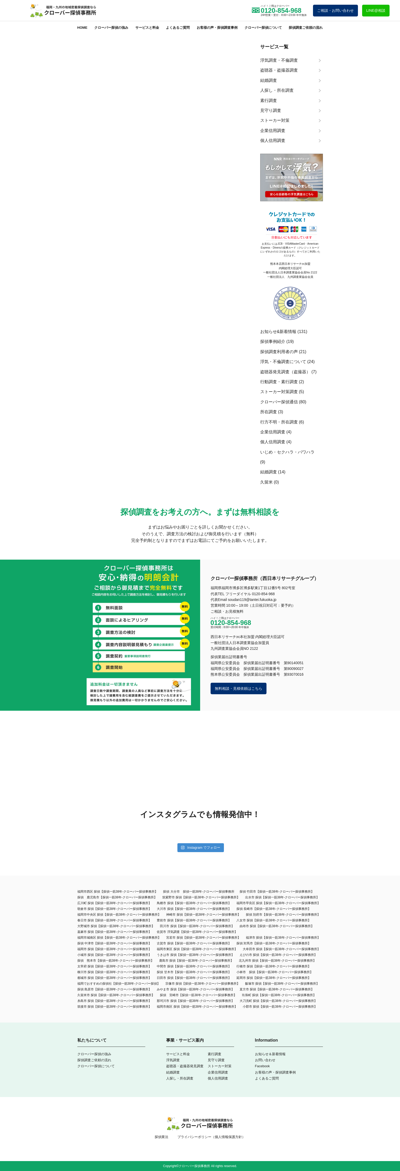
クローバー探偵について (263, 28)
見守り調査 (216, 1060)
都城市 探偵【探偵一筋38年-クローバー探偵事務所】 (114, 978)
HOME (82, 28)
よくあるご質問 (178, 28)
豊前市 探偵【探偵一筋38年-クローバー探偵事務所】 (194, 920)
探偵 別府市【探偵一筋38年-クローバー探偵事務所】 (283, 914)
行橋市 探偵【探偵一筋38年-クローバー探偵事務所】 (273, 966)
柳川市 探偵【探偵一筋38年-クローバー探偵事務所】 (114, 972)
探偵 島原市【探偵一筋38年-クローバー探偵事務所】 (114, 989)
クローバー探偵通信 (279, 402)
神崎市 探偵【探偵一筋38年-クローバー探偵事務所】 (203, 914)
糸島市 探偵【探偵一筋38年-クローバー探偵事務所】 (114, 1001)
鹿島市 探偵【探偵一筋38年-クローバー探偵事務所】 (196, 960)
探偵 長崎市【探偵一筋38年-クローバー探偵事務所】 (273, 909)
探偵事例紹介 (272, 341)
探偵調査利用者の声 (279, 351)
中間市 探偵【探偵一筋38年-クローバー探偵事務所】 (194, 966)
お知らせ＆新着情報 (270, 1054)
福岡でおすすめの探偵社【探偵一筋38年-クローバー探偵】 (118, 983)
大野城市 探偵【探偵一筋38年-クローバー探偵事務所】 (116, 926)
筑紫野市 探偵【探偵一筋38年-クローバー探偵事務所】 (201, 897)
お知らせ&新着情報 (278, 331)
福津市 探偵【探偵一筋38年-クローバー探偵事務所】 (283, 937)
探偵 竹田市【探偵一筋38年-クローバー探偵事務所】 (277, 891)
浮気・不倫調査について (283, 361)
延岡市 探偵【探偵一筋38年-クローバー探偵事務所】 (273, 978)
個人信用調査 (272, 442)
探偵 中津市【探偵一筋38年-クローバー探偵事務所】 (114, 943)
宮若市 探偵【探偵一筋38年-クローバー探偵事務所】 (203, 937)
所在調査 (268, 412)
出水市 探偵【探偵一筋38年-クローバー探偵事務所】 (282, 897)
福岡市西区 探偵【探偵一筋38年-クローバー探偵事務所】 (117, 891)
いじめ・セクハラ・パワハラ (287, 452)
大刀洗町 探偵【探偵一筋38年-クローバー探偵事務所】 (278, 1001)
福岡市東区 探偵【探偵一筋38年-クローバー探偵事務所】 (197, 949)
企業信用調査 (272, 432)
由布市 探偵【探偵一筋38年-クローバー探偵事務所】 (277, 926)
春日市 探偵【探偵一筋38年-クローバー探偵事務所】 (114, 920)
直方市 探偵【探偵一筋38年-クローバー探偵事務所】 (277, 989)
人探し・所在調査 (179, 1078)
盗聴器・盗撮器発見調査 (185, 1066)
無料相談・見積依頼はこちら (238, 688)
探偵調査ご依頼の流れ (306, 28)
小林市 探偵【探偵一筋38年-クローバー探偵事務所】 (274, 972)
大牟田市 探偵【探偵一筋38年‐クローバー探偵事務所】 (281, 949)
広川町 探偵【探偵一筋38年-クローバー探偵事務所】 (114, 903)
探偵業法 (161, 1137)
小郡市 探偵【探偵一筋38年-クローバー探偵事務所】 (280, 1006)
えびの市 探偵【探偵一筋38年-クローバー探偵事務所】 (278, 955)
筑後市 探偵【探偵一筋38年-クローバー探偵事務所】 (114, 1006)
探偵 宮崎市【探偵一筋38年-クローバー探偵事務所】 (198, 995)
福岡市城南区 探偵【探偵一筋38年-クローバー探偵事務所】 (119, 937)
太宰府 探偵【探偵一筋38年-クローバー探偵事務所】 (114, 966)
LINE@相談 (375, 10)
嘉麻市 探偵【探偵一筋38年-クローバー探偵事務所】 (114, 932)
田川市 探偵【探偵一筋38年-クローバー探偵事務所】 (197, 926)
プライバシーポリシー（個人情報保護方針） (211, 1137)
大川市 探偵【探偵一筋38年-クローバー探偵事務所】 (194, 909)
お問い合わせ (265, 1060)
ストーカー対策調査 (279, 391)
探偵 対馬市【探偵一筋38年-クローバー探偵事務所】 (273, 943)
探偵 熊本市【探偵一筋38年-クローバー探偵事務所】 (115, 960)
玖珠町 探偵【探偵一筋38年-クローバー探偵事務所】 (279, 995)
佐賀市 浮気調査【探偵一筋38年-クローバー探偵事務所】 (197, 932)
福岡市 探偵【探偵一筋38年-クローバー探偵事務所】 (114, 949)
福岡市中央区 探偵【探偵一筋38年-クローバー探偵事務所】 (119, 914)
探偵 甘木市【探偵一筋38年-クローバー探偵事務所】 (194, 972)
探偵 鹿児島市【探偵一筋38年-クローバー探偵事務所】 (117, 897)
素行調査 (214, 1054)
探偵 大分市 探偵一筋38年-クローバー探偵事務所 (198, 891)
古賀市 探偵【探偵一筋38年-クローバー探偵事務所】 (194, 943)
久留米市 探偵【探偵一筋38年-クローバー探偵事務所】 (116, 995)
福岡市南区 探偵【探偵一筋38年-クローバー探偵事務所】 (197, 1006)
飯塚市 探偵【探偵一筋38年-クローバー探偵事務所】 (282, 983)
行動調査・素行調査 (279, 382)
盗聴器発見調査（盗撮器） (285, 372)
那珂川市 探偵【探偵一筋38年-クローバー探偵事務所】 (195, 1001)
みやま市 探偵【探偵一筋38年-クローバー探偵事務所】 (195, 989)
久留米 (266, 482)
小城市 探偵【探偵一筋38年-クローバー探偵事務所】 (114, 955)
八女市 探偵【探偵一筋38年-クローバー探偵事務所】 (273, 920)
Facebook (262, 1066)
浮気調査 (173, 1060)
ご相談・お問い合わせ (335, 10)
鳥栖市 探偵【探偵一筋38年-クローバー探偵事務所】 (194, 903)
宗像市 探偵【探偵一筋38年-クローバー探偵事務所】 (202, 983)
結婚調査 (268, 472)
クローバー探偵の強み (111, 28)
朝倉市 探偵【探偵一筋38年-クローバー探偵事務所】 (114, 909)
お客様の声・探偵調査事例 (217, 28)
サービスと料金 (147, 28)
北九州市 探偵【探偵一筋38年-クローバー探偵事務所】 (277, 960)
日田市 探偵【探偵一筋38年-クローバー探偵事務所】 (194, 978)
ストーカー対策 (219, 1066)
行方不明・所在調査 (279, 422)
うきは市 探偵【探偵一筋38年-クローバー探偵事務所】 (195, 955)
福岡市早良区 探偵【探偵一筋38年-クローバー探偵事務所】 (278, 903)
